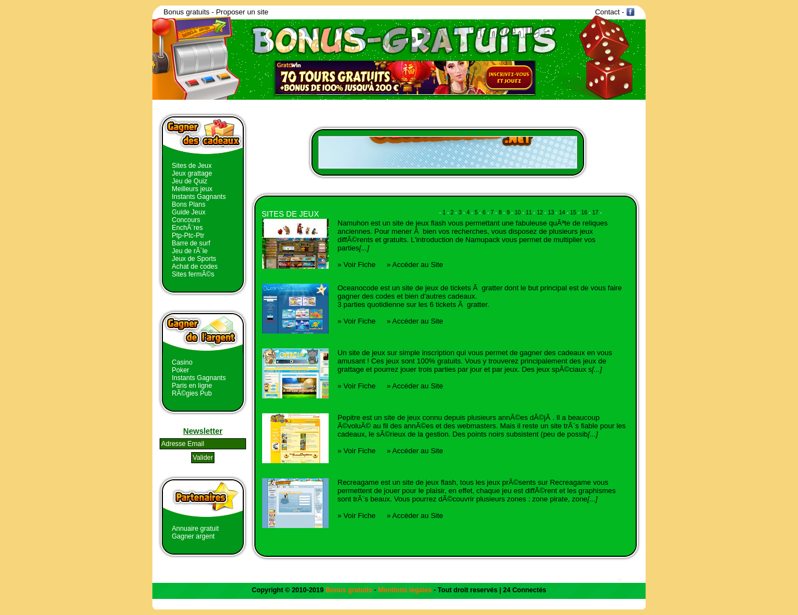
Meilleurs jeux (192, 189)
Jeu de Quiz (189, 181)
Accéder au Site (417, 264)
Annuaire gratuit (195, 528)
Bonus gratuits (186, 12)
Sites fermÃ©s (193, 274)
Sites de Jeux (192, 166)
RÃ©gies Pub (192, 393)
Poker (180, 370)
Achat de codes (195, 266)
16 (584, 212)
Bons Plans (189, 204)
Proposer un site (242, 12)
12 (540, 212)
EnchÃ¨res (187, 228)
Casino (182, 362)
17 (595, 212)
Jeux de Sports (194, 259)
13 (551, 212)
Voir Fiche (360, 264)
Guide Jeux (189, 212)
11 (529, 212)
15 (573, 212)
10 (518, 212)
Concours (186, 220)
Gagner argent (193, 536)
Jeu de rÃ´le (190, 251)
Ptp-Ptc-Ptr (188, 235)
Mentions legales (405, 590)
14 (562, 212)
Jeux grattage (192, 173)
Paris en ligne (192, 386)
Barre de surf (191, 243)
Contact (607, 12)
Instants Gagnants (199, 197)
